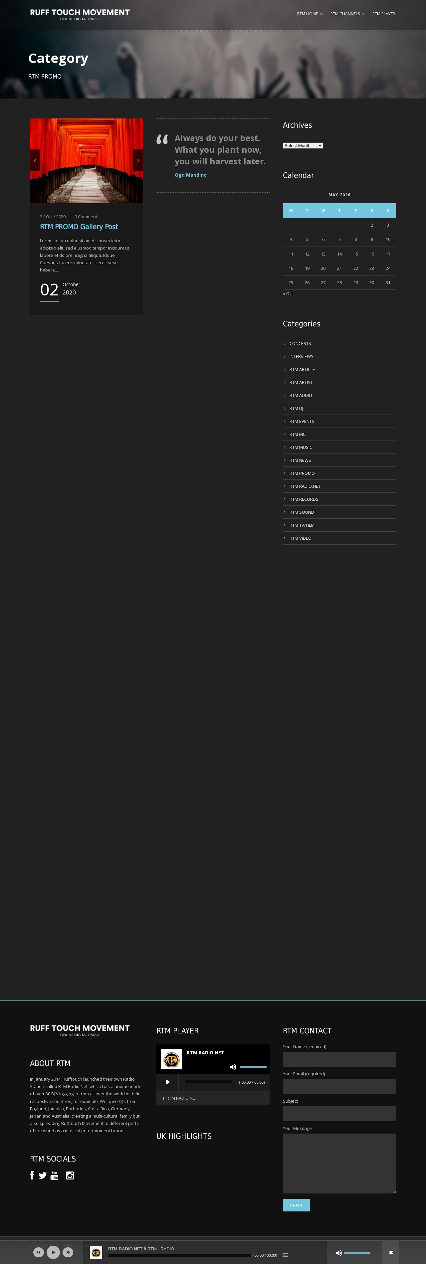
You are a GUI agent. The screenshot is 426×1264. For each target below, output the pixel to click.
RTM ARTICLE (302, 369)
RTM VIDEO (301, 538)
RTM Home (307, 14)
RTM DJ (296, 408)
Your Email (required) (339, 1082)
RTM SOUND (302, 512)
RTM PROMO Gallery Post (79, 227)
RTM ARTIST (301, 382)
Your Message (339, 1165)
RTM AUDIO (301, 395)
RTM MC (298, 434)
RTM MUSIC (301, 447)
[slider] (208, 1081)
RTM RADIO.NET (305, 486)
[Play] (167, 1082)
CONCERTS (300, 343)
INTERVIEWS (302, 356)
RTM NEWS (300, 460)
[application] (213, 1082)
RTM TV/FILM (302, 525)
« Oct (288, 293)
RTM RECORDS (304, 499)
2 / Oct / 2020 (53, 217)
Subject (339, 1109)
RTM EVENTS (302, 421)
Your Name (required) (339, 1055)
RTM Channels (345, 14)
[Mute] (233, 1067)
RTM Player (383, 14)
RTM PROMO (302, 473)
